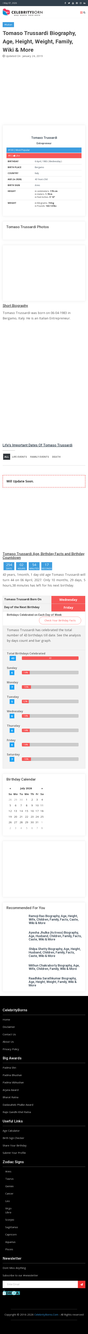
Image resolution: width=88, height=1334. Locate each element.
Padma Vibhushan (13, 1082)
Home (6, 1019)
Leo (7, 1201)
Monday (12, 682)
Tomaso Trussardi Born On (22, 599)
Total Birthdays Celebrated (26, 653)
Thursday (13, 726)
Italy (37, 173)
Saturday (13, 754)
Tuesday (13, 697)
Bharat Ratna (10, 1097)
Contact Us (9, 1034)
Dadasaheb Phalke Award (18, 1104)
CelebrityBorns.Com (46, 1314)
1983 (44, 161)
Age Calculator (11, 1130)
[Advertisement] (44, 91)
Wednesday (55, 161)
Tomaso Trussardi (44, 137)
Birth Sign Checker (13, 1138)
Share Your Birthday (15, 1145)
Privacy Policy (11, 1049)
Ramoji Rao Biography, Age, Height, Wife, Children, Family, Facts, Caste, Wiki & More (54, 919)
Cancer (9, 1193)
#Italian (8, 24)
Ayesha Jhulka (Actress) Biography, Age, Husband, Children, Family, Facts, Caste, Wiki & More (55, 936)
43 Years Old (41, 179)
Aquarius (10, 1242)
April (39, 161)
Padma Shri (9, 1067)
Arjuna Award (11, 1090)
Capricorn (11, 1234)
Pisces (9, 1249)
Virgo (8, 1208)
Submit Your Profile (14, 1152)
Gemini (9, 1186)
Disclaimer (9, 1027)
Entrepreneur (44, 143)
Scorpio (9, 1219)
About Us (8, 1041)
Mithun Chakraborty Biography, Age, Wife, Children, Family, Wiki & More (54, 967)
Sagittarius (11, 1227)
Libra (8, 1212)
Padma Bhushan (12, 1075)
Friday (11, 740)
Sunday (12, 668)
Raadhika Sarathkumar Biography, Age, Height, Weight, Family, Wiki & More (53, 981)
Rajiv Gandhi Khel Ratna (17, 1112)
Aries (37, 185)
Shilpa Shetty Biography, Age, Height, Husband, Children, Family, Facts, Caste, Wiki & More (55, 952)
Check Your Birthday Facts (60, 620)
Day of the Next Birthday (21, 607)
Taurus (9, 1178)
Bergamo (39, 167)
